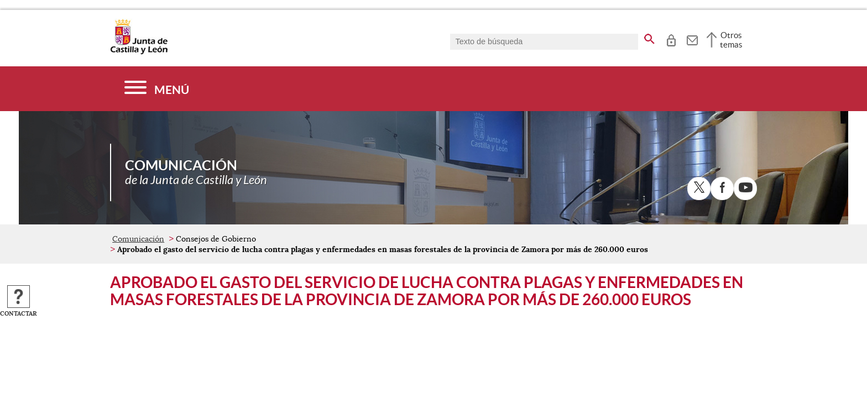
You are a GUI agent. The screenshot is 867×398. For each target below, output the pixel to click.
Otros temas (731, 39)
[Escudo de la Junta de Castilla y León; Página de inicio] (139, 51)
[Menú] (156, 88)
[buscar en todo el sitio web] (649, 37)
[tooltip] (671, 39)
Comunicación (138, 239)
